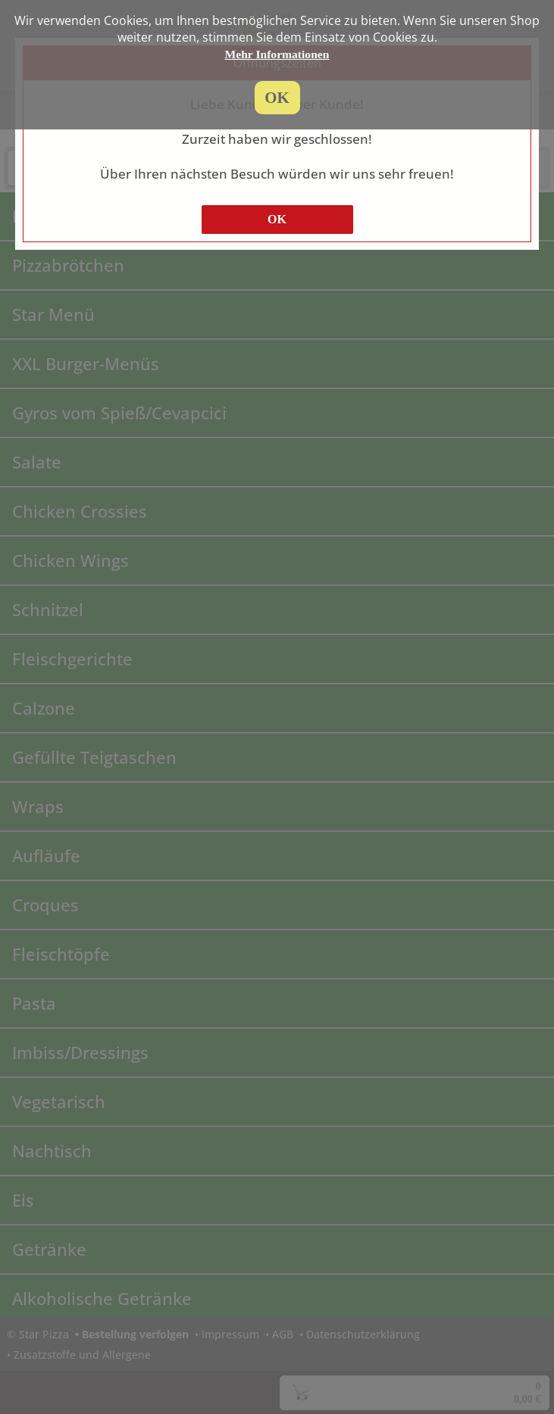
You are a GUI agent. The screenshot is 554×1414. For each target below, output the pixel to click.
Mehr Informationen (277, 54)
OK (277, 219)
